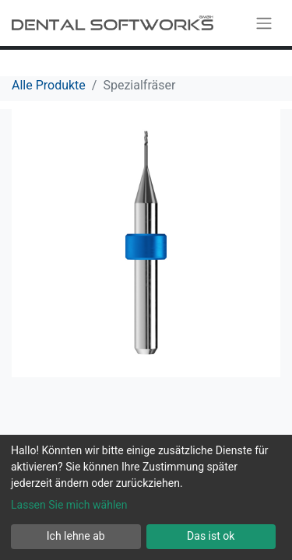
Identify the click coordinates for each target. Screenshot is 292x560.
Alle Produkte (49, 85)
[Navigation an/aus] (264, 23)
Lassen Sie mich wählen (69, 505)
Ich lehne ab (76, 536)
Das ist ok (210, 536)
